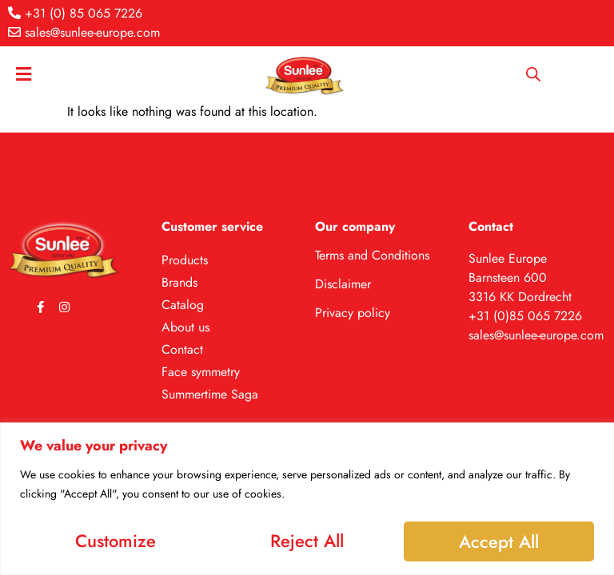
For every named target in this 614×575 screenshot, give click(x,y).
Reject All (307, 540)
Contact (182, 349)
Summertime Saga (209, 394)
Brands (179, 282)
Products (184, 260)
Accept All (500, 540)
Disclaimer (343, 284)
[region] (307, 498)
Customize (114, 540)
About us (185, 327)
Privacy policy (352, 312)
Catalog (182, 304)
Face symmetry (200, 372)
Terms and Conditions (372, 255)
